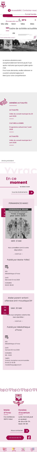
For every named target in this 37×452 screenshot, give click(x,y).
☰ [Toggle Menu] (35, 20)
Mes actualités (32, 26)
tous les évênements (19, 192)
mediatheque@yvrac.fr (13, 365)
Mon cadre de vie (13, 28)
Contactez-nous (29, 10)
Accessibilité (16, 10)
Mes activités (23, 26)
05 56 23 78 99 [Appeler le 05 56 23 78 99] (10, 363)
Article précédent (8, 161)
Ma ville (4, 23)
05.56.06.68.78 (15, 437)
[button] (6, 266)
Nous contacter (17, 430)
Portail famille (30, 14)
